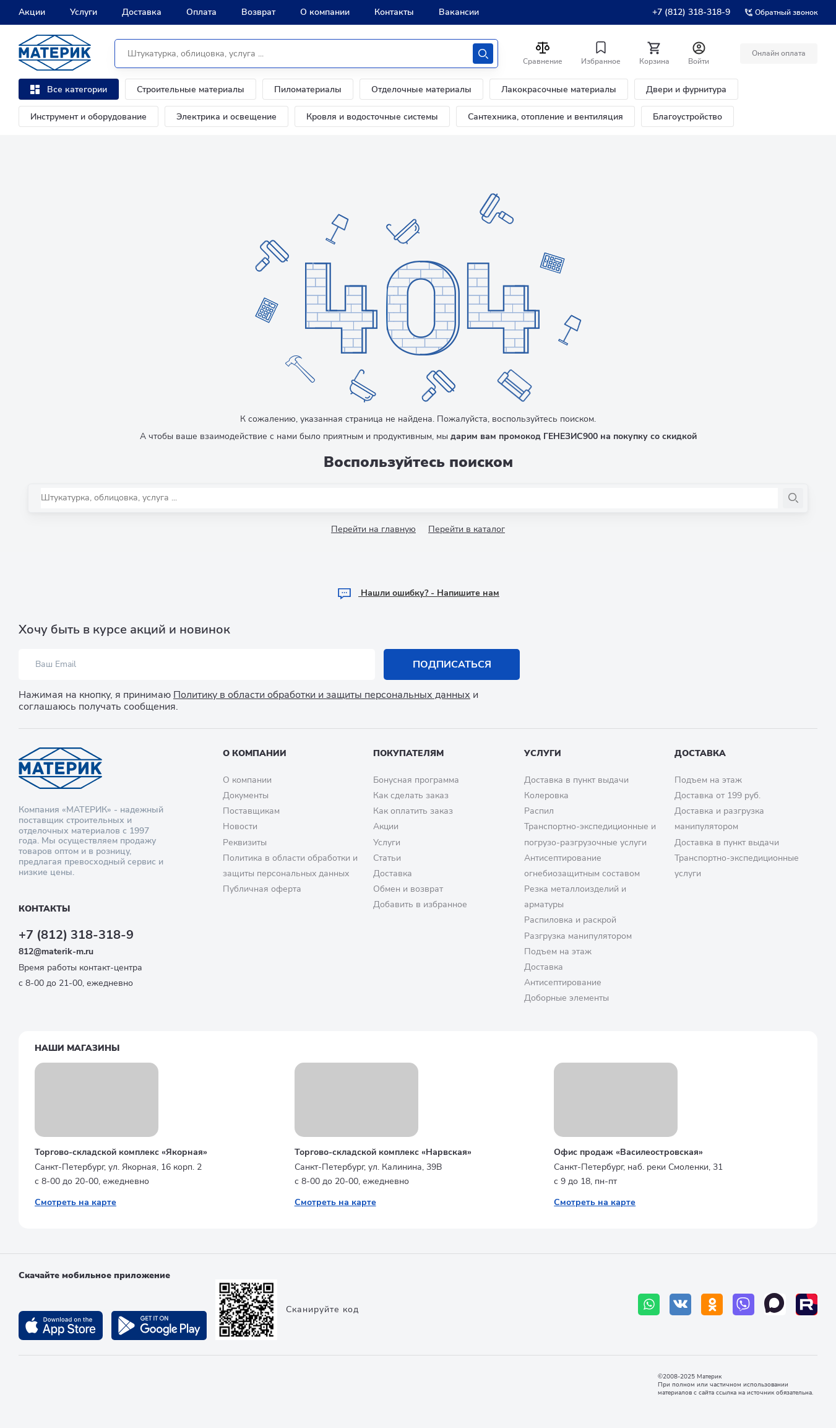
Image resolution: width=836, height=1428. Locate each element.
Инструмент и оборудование (88, 117)
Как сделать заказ (411, 795)
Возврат (258, 12)
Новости (240, 826)
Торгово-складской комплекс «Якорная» (121, 1152)
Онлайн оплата (779, 53)
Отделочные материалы (421, 89)
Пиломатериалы (308, 89)
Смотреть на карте (75, 1202)
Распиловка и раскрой (570, 920)
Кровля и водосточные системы (372, 117)
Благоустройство (687, 117)
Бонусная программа (416, 780)
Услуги (83, 12)
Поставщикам (251, 811)
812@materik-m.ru (56, 951)
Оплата (201, 12)
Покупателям (408, 753)
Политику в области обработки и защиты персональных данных (321, 695)
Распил (539, 811)
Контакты (394, 12)
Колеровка (546, 795)
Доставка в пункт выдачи (576, 780)
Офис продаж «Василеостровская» (628, 1152)
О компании (325, 12)
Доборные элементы (566, 998)
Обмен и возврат (408, 889)
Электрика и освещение (226, 117)
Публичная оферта (262, 889)
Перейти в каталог (466, 529)
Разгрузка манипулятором (578, 936)
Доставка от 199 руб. (717, 795)
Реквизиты (245, 842)
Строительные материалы (190, 89)
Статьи (387, 858)
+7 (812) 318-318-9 (691, 12)
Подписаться (452, 664)
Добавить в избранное (420, 904)
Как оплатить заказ (413, 811)
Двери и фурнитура (686, 89)
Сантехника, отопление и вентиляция (545, 117)
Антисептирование (562, 982)
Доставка (142, 12)
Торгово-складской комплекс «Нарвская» (383, 1152)
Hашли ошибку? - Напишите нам (418, 593)
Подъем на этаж (558, 951)
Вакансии (459, 12)
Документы (246, 795)
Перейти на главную (373, 529)
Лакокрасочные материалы (558, 89)
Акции (32, 12)
